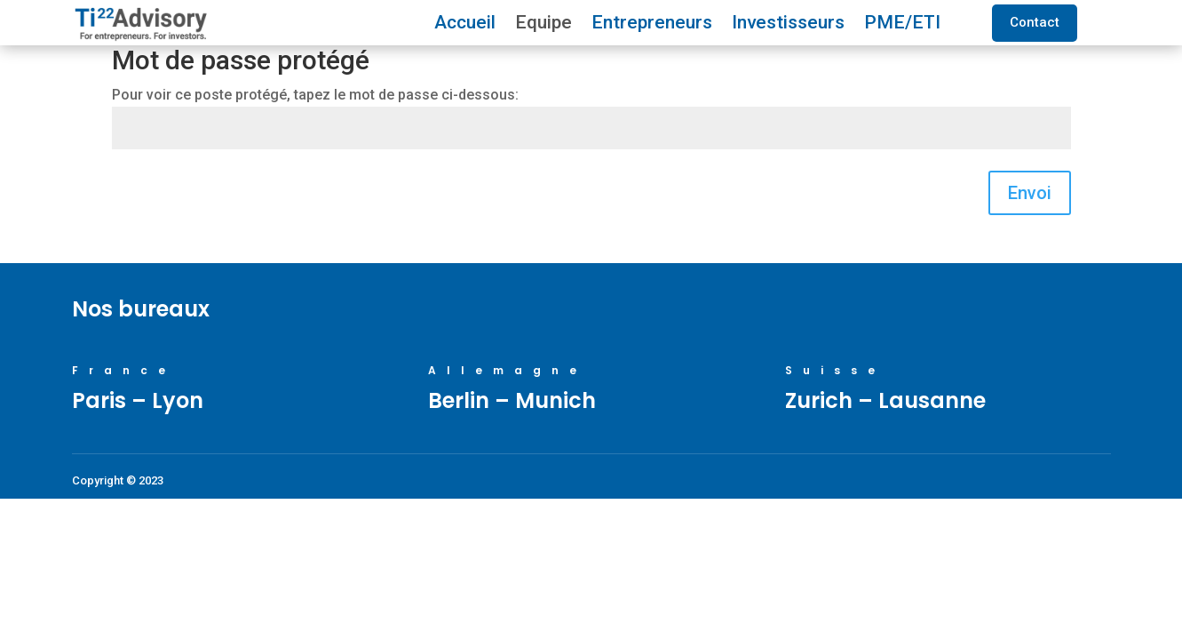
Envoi (1029, 193)
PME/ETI (902, 24)
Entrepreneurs (651, 24)
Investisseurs (788, 24)
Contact (1034, 22)
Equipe (543, 24)
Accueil (465, 24)
